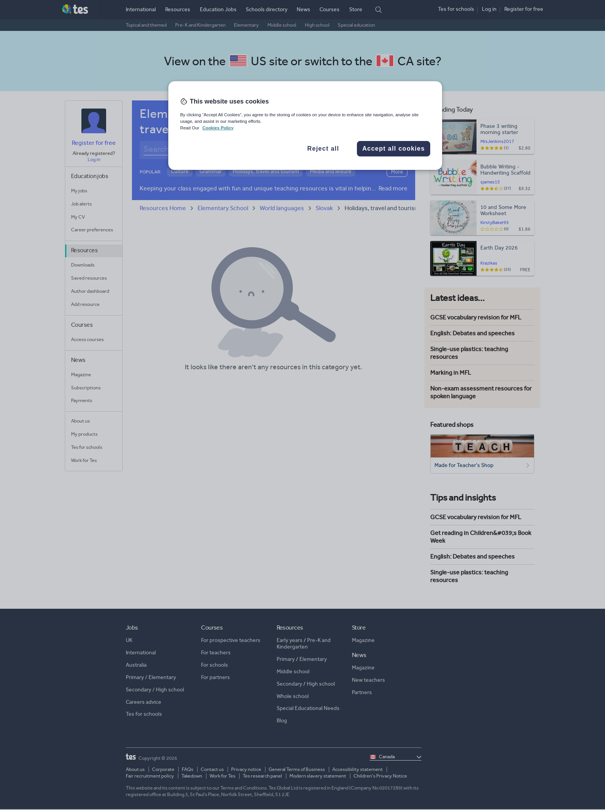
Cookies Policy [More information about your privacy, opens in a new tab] (217, 128)
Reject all (323, 148)
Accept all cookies (393, 148)
